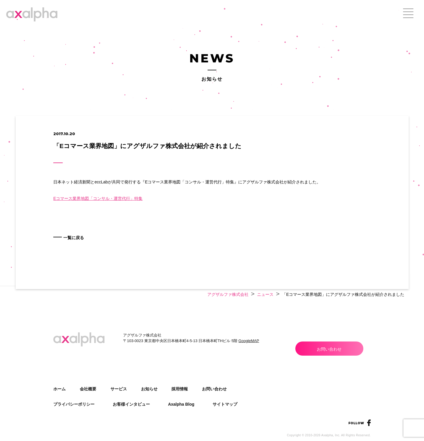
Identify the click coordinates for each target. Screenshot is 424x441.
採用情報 (179, 389)
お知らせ (149, 389)
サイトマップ (225, 404)
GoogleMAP (248, 341)
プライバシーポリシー (74, 404)
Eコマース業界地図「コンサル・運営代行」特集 (98, 198)
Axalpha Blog (181, 404)
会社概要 (88, 389)
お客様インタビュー (131, 404)
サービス (118, 389)
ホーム (59, 389)
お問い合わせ (329, 349)
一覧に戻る (82, 245)
